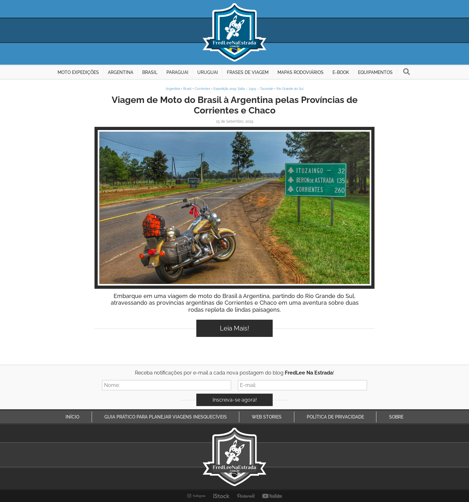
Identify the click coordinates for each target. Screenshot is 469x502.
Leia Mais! (234, 328)
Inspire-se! (234, 208)
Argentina (173, 89)
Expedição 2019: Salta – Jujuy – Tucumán (243, 89)
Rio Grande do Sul (290, 89)
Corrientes (202, 89)
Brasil (187, 89)
